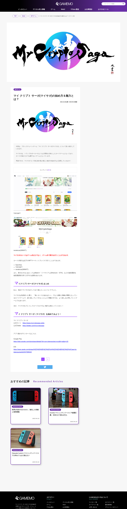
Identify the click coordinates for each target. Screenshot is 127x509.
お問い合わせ (93, 507)
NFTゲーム (17, 89)
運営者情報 (108, 504)
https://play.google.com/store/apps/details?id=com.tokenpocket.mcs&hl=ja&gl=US (41, 341)
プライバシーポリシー (111, 507)
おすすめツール (103, 9)
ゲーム (53, 9)
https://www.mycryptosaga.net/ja (33, 323)
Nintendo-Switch (17, 406)
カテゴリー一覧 (109, 502)
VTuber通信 (75, 9)
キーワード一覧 (93, 504)
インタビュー (22, 9)
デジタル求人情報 (39, 9)
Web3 (63, 9)
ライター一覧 (93, 502)
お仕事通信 (88, 9)
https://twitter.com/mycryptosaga (33, 325)
